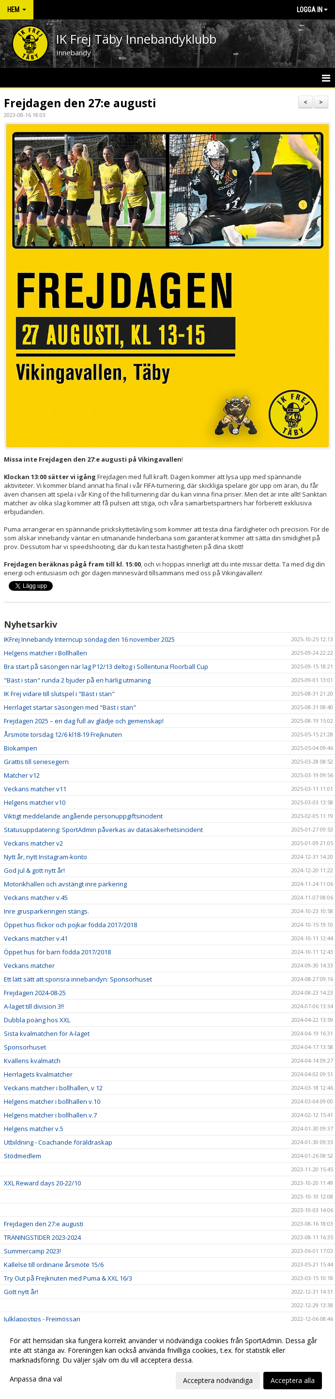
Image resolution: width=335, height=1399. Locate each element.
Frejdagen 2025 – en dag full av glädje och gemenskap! (84, 720)
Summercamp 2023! (32, 1251)
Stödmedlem (22, 1155)
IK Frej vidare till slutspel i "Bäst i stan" (59, 693)
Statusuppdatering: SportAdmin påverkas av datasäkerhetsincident (103, 829)
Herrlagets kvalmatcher (38, 1074)
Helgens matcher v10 (34, 802)
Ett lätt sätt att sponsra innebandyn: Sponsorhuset (78, 979)
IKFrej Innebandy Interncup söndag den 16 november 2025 (89, 639)
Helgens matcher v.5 (33, 1128)
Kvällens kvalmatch (32, 1060)
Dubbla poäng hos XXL (37, 1020)
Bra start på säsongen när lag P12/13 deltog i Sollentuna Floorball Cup (106, 666)
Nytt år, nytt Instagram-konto (45, 856)
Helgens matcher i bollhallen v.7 (50, 1115)
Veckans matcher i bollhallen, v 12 (53, 1087)
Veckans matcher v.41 (36, 938)
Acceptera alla (293, 1380)
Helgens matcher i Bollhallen (45, 653)
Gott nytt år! (21, 1291)
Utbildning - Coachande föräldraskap (58, 1142)
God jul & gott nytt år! (34, 870)
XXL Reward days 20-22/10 (42, 1183)
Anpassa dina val (36, 1379)
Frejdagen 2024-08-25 (35, 992)
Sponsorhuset (25, 1047)
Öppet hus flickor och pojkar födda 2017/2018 (70, 924)
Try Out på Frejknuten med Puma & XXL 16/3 (68, 1278)
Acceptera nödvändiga (218, 1380)
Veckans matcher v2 (33, 843)
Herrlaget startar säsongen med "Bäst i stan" (70, 707)
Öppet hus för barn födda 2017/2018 (57, 952)
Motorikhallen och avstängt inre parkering (65, 884)
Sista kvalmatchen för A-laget (47, 1033)
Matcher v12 (22, 775)
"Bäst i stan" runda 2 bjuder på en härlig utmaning (77, 680)
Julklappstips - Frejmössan (42, 1319)
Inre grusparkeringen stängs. (46, 911)
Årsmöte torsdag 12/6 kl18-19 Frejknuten (63, 734)
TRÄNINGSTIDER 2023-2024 (42, 1237)
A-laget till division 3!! (34, 1006)
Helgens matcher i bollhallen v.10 (52, 1101)
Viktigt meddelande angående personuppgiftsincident (83, 816)
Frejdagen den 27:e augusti (80, 103)
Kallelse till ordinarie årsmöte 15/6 (54, 1264)
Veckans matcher (29, 965)
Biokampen (20, 748)
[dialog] (167, 1360)
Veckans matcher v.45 (36, 897)
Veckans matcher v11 (35, 788)
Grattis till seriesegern (36, 761)
